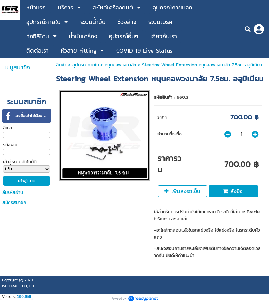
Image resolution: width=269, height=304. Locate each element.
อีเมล (7, 127)
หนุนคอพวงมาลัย (120, 65)
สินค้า (61, 65)
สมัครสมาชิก (14, 202)
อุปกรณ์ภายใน (85, 65)
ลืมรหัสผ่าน (12, 192)
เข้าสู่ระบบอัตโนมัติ (20, 161)
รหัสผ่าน (10, 144)
